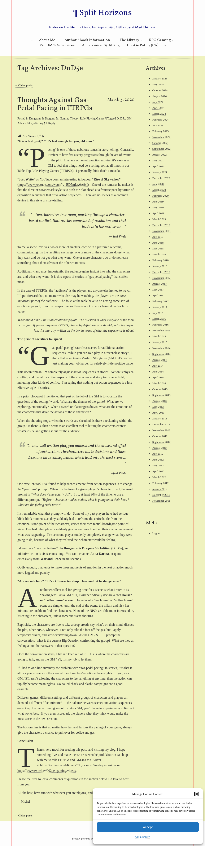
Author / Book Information (87, 40)
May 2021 (157, 160)
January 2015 (159, 342)
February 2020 (160, 195)
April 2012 (158, 471)
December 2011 (161, 494)
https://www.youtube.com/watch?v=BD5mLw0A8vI (53, 184)
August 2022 (159, 154)
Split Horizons (105, 13)
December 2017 (161, 272)
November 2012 (161, 430)
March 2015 (159, 336)
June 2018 (157, 242)
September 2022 (161, 148)
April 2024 (158, 107)
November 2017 (161, 277)
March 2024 (159, 113)
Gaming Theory (69, 118)
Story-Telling (35, 123)
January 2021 (159, 172)
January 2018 (159, 266)
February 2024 (160, 119)
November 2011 (161, 500)
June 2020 (157, 184)
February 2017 (160, 301)
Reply (50, 123)
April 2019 (158, 213)
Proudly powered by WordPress (88, 838)
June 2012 (157, 459)
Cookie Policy (142, 836)
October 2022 (159, 142)
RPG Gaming (160, 40)
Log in (156, 533)
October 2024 (159, 90)
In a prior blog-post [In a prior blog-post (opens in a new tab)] (30, 396)
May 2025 (157, 84)
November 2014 (161, 348)
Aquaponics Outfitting (101, 45)
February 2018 (160, 260)
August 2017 (159, 283)
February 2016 (160, 324)
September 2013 (161, 395)
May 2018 (157, 248)
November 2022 (161, 137)
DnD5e (121, 118)
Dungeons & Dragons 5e (43, 118)
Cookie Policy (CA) (142, 45)
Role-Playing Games (92, 118)
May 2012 (157, 465)
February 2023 (160, 131)
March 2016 (159, 318)
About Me (47, 40)
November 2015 (161, 330)
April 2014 (158, 377)
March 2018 (159, 254)
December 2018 (161, 225)
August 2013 (159, 400)
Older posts (23, 85)
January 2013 (159, 418)
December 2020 (161, 178)
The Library (129, 40)
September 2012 (161, 442)
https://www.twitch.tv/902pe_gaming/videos (46, 770)
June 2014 (157, 371)
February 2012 (160, 483)
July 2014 (157, 365)
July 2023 (157, 125)
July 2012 (157, 453)
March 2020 (159, 189)
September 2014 (161, 354)
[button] (197, 794)
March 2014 (159, 383)
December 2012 (161, 424)
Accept (148, 827)
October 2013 (159, 389)
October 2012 (159, 436)
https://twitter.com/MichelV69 (60, 765)
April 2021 (158, 166)
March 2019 (159, 219)
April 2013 (158, 412)
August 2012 (159, 447)
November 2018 (161, 230)
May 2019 (157, 207)
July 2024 (157, 102)
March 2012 (159, 477)
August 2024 (159, 96)
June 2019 (157, 201)
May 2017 (157, 289)
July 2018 (157, 236)
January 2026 (159, 78)
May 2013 (157, 406)
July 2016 (157, 313)
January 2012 (159, 488)
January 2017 (159, 307)
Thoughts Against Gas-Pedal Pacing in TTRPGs (54, 104)
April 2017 (158, 295)
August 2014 (159, 359)
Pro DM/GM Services (57, 45)
